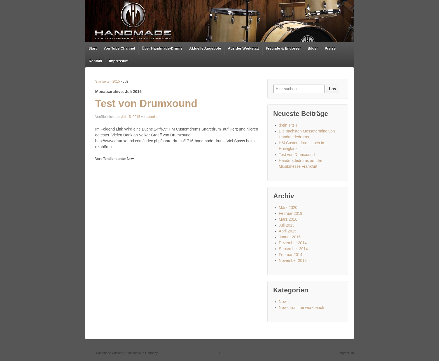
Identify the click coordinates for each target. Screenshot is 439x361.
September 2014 (293, 248)
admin (152, 117)
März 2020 (288, 207)
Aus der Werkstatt (243, 48)
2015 (116, 81)
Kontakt (95, 61)
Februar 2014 (290, 254)
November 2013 (293, 260)
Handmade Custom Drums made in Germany (126, 353)
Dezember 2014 (293, 243)
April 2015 (287, 231)
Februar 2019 (290, 213)
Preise (330, 48)
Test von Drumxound (146, 103)
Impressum (118, 61)
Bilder (313, 48)
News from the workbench (301, 307)
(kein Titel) (288, 125)
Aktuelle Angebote (205, 48)
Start (92, 48)
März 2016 (288, 219)
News (131, 159)
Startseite (102, 81)
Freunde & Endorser (283, 48)
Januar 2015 (290, 237)
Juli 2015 (287, 225)
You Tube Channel (119, 48)
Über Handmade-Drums (162, 48)
